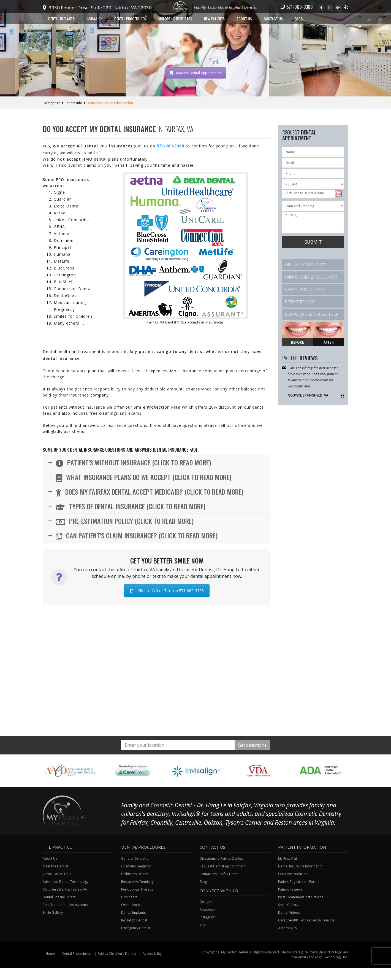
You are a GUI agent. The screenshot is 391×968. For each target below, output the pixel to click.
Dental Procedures (130, 18)
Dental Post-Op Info (305, 289)
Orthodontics (131, 904)
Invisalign (94, 18)
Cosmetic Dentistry (136, 866)
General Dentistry (134, 858)
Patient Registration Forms (298, 881)
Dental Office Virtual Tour (311, 314)
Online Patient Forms (306, 264)
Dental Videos (289, 912)
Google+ (206, 901)
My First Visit (287, 858)
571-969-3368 (297, 6)
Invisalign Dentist (134, 920)
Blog (299, 18)
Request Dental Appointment (195, 73)
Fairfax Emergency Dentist (311, 277)
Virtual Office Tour (57, 874)
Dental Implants (61, 18)
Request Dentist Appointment (223, 866)
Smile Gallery (53, 912)
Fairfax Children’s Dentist (116, 953)
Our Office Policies (292, 874)
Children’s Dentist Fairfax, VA (65, 889)
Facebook (207, 909)
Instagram (207, 917)
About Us (244, 18)
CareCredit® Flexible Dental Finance (306, 920)
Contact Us (273, 18)
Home (50, 953)
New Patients (214, 18)
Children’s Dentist (134, 874)
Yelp (203, 925)
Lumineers (129, 897)
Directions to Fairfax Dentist (221, 858)
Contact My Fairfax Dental (219, 874)
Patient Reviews (300, 301)
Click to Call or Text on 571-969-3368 (167, 590)
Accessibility (287, 928)
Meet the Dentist (55, 866)
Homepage (51, 103)
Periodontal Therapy (137, 889)
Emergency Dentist (135, 928)
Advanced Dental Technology (65, 881)
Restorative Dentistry (137, 881)
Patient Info (73, 103)
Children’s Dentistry (175, 18)
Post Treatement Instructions (65, 904)
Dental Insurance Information (301, 866)
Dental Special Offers (59, 897)
